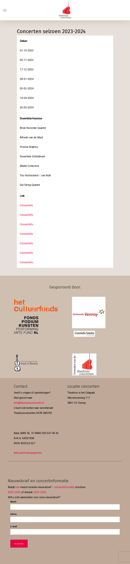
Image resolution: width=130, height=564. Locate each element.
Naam (13, 501)
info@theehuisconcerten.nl (29, 402)
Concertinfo (26, 205)
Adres (13, 514)
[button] (5, 10)
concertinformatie (64, 487)
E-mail (13, 526)
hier (17, 487)
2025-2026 (14, 492)
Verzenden (19, 543)
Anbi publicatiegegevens (28, 452)
